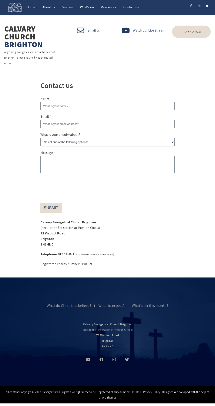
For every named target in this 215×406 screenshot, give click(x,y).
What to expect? (111, 308)
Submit (51, 210)
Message (48, 152)
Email (45, 116)
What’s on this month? (150, 308)
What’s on (87, 7)
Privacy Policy (151, 394)
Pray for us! (191, 31)
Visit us (67, 7)
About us (48, 7)
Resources (108, 7)
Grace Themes (107, 400)
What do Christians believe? (69, 308)
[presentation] (72, 187)
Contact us (131, 7)
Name (44, 98)
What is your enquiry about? (61, 134)
